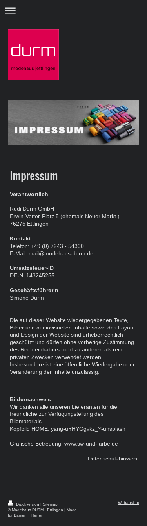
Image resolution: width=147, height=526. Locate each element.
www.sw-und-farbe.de (91, 443)
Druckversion (24, 504)
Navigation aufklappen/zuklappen (73, 10)
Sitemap (50, 504)
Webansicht (128, 502)
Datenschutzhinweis (112, 458)
